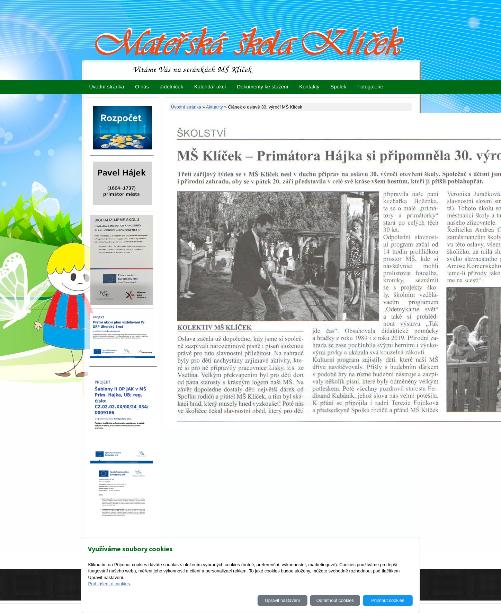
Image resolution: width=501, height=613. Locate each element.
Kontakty (309, 86)
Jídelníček (172, 86)
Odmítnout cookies (335, 600)
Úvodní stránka (106, 86)
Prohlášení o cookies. (109, 583)
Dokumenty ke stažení (262, 86)
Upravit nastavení (282, 600)
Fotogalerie (370, 86)
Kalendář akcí (210, 86)
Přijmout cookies (387, 600)
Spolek (338, 86)
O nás (142, 86)
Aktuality (214, 107)
